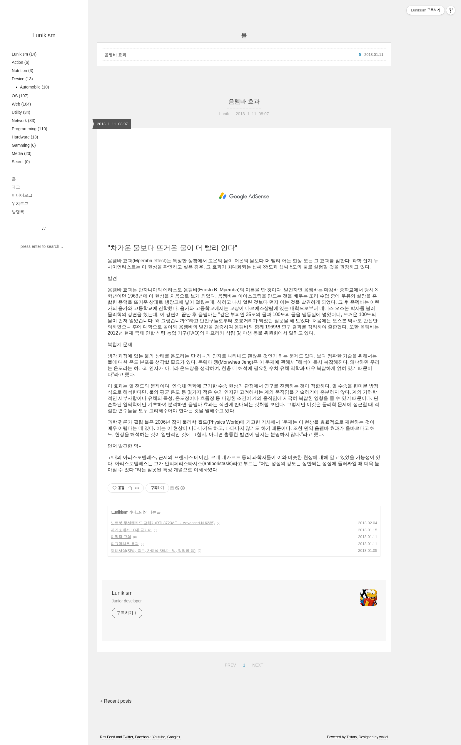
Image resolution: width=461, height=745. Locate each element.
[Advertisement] (244, 196)
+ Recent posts (115, 701)
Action (20, 62)
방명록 (18, 211)
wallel (383, 737)
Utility (21, 112)
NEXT (257, 664)
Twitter (128, 737)
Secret (21, 161)
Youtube (158, 737)
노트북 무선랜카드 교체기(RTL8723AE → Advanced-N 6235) (163, 523)
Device (22, 78)
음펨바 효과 (115, 54)
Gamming (24, 145)
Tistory (352, 737)
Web (21, 104)
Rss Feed (107, 737)
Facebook (143, 737)
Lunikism (44, 35)
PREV (229, 664)
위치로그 (20, 203)
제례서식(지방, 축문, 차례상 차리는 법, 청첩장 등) (153, 550)
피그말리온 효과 (125, 544)
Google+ (174, 737)
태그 (16, 187)
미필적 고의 (121, 536)
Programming (29, 128)
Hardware (25, 137)
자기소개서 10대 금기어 (131, 530)
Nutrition (22, 70)
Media (21, 153)
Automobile (34, 87)
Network (23, 120)
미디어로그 (22, 195)
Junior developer (127, 601)
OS (20, 95)
